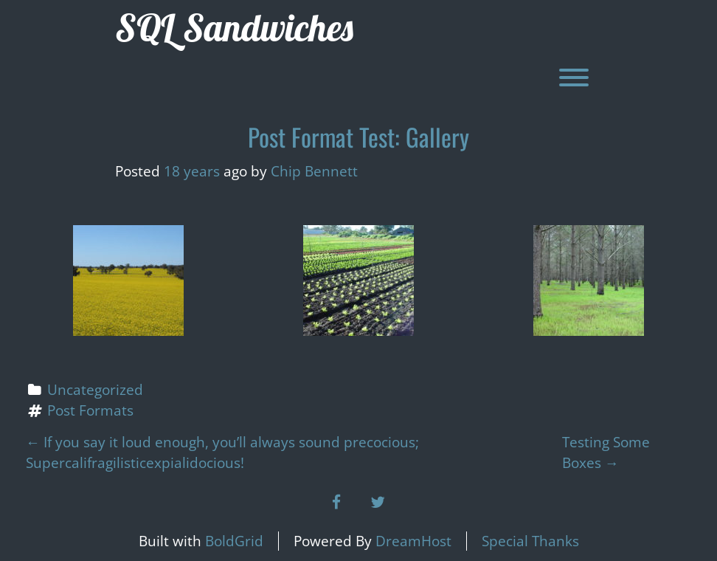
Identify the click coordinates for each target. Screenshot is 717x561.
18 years (192, 171)
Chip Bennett (314, 171)
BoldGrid (234, 541)
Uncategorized (95, 389)
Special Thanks (530, 541)
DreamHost (413, 541)
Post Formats (90, 410)
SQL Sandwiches (234, 27)
